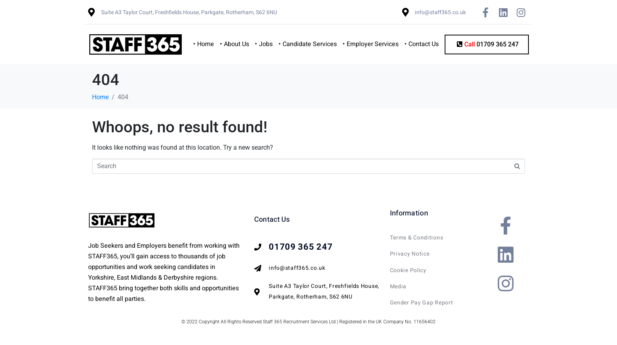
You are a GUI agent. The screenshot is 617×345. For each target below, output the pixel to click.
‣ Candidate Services (308, 44)
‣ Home (203, 44)
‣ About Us (234, 44)
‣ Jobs (264, 44)
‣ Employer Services (371, 44)
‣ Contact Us (422, 44)
